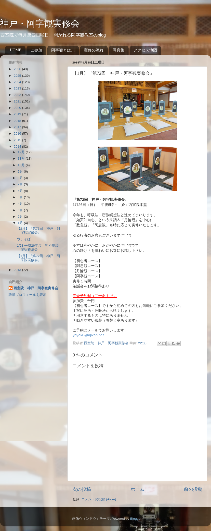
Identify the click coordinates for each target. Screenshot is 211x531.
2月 (21, 216)
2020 (18, 108)
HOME (15, 50)
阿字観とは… (63, 50)
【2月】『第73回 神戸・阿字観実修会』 (38, 230)
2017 (18, 127)
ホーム (138, 489)
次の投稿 (81, 489)
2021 (18, 101)
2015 (18, 140)
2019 (18, 114)
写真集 (118, 50)
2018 (18, 121)
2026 (18, 69)
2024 (18, 82)
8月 (21, 178)
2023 (18, 88)
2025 (18, 75)
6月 (21, 191)
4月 (21, 203)
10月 (22, 165)
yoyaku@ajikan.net (88, 335)
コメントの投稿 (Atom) (98, 499)
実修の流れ (94, 50)
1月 (21, 223)
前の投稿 (193, 489)
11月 (22, 158)
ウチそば (24, 239)
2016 (18, 133)
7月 (21, 184)
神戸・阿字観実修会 (39, 23)
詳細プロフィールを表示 (27, 295)
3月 (21, 210)
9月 (21, 171)
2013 (18, 270)
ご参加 (36, 50)
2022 (18, 95)
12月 (22, 152)
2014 (18, 146)
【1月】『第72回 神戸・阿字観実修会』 (38, 258)
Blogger (135, 518)
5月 (21, 197)
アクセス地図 (145, 50)
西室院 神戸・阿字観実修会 (35, 288)
